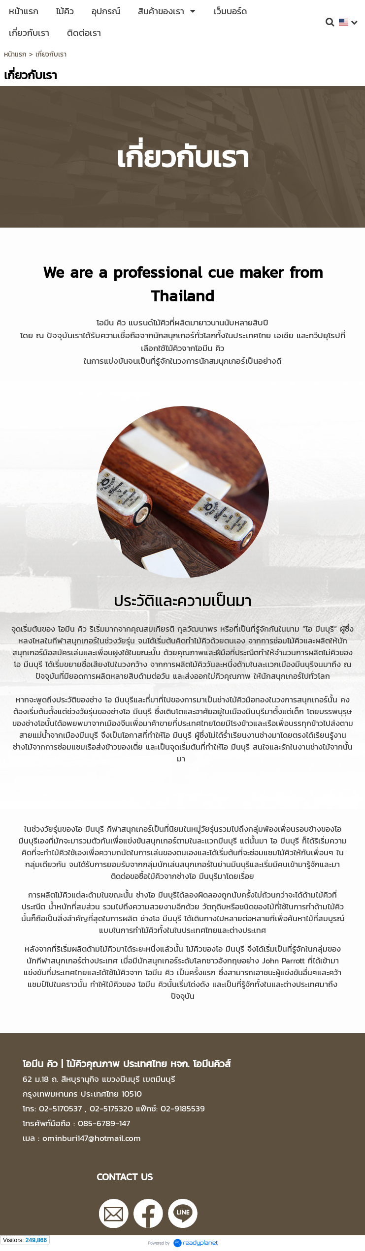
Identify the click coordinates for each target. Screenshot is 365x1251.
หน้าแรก (15, 54)
